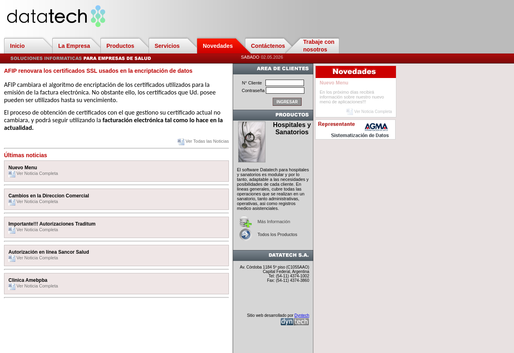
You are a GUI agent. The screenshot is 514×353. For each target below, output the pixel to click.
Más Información (273, 221)
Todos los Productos (277, 234)
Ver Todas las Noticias (203, 141)
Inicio (17, 46)
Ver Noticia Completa (33, 173)
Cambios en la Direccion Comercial (48, 196)
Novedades (218, 46)
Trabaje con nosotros (319, 46)
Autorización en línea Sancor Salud (48, 252)
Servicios (167, 46)
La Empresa (74, 46)
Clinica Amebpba (27, 280)
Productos (120, 46)
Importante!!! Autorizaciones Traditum (52, 224)
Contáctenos (268, 46)
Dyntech (301, 315)
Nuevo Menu (22, 167)
